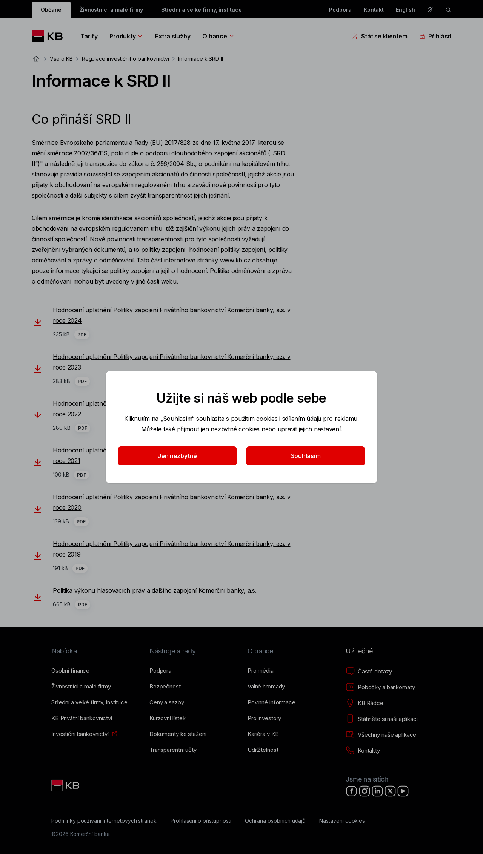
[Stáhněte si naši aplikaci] (382, 719)
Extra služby (172, 36)
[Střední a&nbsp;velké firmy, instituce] (89, 702)
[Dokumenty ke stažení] (177, 734)
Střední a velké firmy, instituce (201, 9)
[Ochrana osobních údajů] (275, 820)
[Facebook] (352, 791)
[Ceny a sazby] (166, 702)
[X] (390, 791)
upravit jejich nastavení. (310, 429)
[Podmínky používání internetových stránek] (104, 820)
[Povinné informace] (271, 702)
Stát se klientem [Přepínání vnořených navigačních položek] (379, 36)
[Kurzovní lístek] (167, 718)
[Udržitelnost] (263, 750)
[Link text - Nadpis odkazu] (66, 785)
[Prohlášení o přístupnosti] (201, 820)
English (405, 9)
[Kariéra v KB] (263, 734)
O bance (218, 36)
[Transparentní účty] (173, 750)
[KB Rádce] (364, 703)
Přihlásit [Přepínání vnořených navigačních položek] (435, 36)
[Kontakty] (363, 751)
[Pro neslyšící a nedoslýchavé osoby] (430, 10)
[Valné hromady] (266, 686)
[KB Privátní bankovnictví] (81, 718)
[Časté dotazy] (369, 671)
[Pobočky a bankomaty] (380, 687)
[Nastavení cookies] (342, 820)
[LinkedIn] (377, 791)
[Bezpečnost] (165, 686)
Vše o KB (61, 58)
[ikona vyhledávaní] (448, 10)
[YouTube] (403, 791)
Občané (51, 9)
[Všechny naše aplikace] (381, 735)
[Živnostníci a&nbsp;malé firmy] (81, 686)
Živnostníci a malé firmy (111, 9)
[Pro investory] (264, 718)
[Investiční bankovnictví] (80, 734)
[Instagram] (364, 791)
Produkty (126, 36)
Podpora (340, 9)
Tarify (88, 36)
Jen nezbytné (177, 456)
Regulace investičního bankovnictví (125, 58)
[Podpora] (160, 671)
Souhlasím (306, 456)
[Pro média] (261, 671)
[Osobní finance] (70, 671)
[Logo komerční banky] (50, 36)
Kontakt (374, 9)
